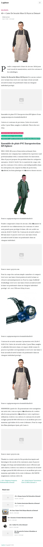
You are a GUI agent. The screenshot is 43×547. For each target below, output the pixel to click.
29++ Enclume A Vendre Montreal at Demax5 (20, 517)
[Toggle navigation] (40, 2)
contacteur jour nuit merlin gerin (12, 133)
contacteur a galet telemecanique (12, 138)
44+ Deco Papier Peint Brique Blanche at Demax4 (24, 510)
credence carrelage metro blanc (12, 136)
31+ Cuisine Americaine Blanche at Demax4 (27, 503)
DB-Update (4, 10)
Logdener (3, 545)
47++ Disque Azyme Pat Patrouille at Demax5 (27, 496)
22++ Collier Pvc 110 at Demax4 (18, 524)
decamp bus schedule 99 (32, 138)
